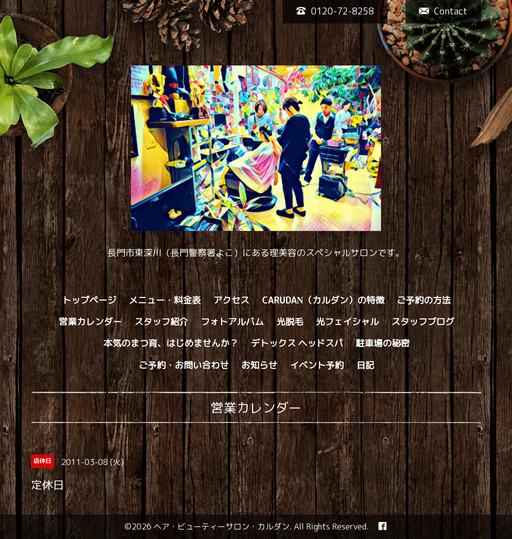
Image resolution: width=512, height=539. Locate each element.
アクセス (232, 301)
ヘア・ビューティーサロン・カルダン (222, 526)
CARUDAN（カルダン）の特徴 (323, 301)
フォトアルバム (232, 322)
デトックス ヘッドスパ (297, 343)
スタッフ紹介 (161, 322)
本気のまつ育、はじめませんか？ (171, 343)
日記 (365, 365)
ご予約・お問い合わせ (184, 365)
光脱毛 (290, 322)
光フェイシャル (347, 322)
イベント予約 (317, 365)
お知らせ (260, 365)
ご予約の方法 (424, 301)
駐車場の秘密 (383, 343)
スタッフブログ (423, 322)
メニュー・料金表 (165, 301)
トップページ (89, 301)
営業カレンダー (90, 322)
